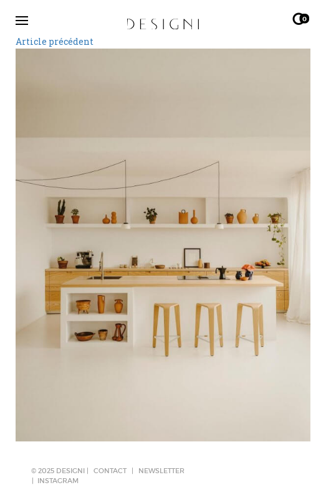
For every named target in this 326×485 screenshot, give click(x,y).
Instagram (58, 480)
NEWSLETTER (161, 470)
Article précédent (54, 41)
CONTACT (110, 470)
